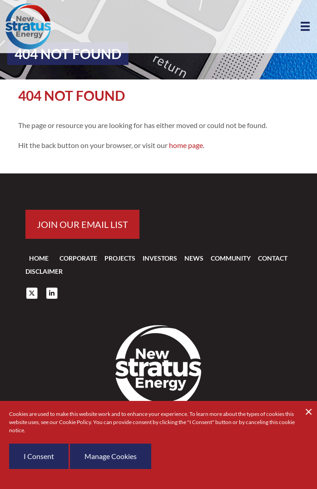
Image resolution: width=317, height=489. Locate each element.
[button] (305, 26)
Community (231, 258)
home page (186, 145)
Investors (160, 258)
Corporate (78, 258)
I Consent (39, 456)
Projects (119, 258)
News (193, 258)
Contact (272, 258)
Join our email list (82, 224)
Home (39, 258)
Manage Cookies (110, 456)
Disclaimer (44, 271)
